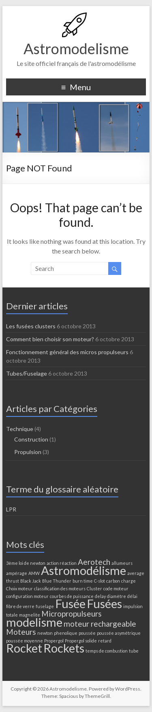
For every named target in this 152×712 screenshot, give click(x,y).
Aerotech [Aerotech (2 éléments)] (94, 561)
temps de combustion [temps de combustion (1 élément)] (107, 650)
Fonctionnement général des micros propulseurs (67, 352)
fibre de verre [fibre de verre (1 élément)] (20, 606)
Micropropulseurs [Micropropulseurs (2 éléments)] (71, 613)
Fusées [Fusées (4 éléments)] (104, 603)
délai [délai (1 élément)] (132, 596)
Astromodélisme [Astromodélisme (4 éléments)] (83, 570)
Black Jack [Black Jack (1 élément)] (30, 580)
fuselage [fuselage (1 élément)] (45, 606)
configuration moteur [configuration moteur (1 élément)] (27, 596)
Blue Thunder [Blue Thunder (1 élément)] (56, 580)
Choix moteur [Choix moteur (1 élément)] (19, 588)
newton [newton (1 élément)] (45, 633)
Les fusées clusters (31, 326)
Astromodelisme (76, 48)
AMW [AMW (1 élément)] (34, 573)
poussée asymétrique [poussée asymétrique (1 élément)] (119, 633)
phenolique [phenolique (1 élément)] (65, 633)
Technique (19, 428)
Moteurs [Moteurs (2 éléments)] (21, 631)
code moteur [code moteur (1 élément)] (115, 588)
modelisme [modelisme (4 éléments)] (34, 622)
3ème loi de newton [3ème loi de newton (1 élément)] (25, 563)
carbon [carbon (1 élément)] (113, 580)
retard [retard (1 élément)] (104, 640)
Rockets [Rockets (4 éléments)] (63, 648)
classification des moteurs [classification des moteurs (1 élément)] (60, 588)
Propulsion (27, 451)
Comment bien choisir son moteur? (50, 339)
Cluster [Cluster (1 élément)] (94, 588)
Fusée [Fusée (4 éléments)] (70, 603)
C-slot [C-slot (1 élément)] (99, 580)
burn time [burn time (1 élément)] (83, 580)
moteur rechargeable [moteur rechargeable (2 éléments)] (100, 623)
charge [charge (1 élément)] (128, 580)
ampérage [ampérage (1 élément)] (16, 573)
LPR (11, 509)
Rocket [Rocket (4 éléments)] (24, 648)
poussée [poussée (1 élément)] (87, 633)
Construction (31, 439)
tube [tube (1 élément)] (134, 650)
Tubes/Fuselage (26, 373)
